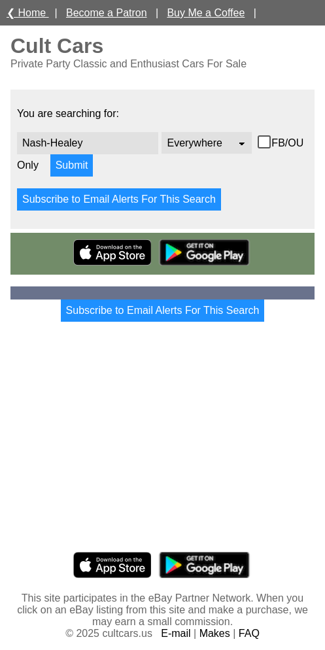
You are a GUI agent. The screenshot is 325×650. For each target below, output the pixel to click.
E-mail (175, 633)
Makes (214, 633)
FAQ (249, 633)
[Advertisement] (162, 448)
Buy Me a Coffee (206, 12)
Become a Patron (106, 12)
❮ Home (28, 12)
